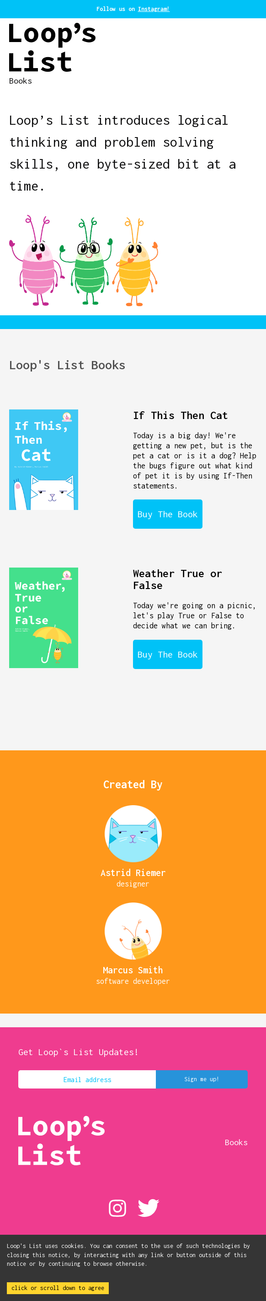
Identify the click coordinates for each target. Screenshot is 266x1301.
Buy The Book (168, 514)
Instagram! (154, 8)
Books (20, 80)
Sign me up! (201, 1079)
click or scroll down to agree (57, 1288)
